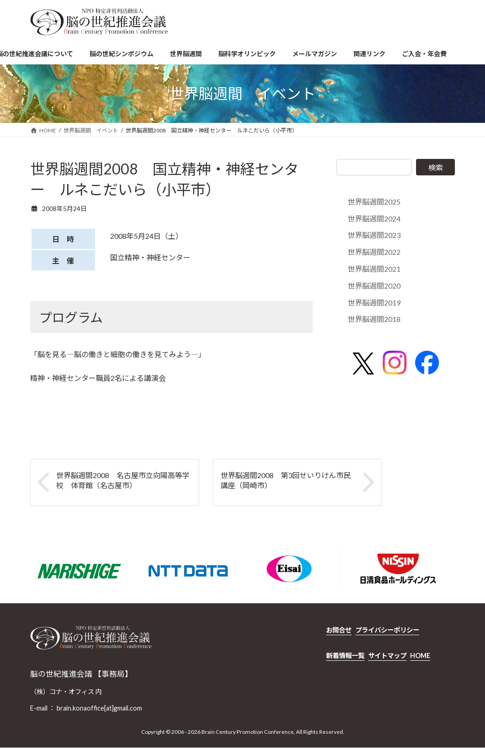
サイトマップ (387, 655)
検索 (435, 167)
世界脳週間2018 (374, 319)
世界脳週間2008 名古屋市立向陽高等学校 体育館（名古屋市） (123, 480)
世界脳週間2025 (374, 201)
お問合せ (339, 630)
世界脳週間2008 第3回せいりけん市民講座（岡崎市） (286, 480)
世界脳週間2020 (374, 285)
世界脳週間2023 (374, 235)
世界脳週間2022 (374, 252)
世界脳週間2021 (374, 268)
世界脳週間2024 (374, 218)
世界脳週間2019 (374, 302)
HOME (420, 655)
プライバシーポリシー (387, 630)
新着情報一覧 (345, 655)
